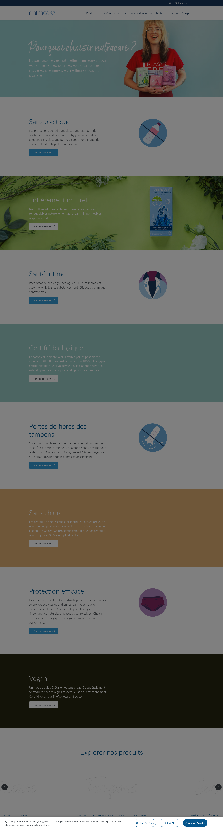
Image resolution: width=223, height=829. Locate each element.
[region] (111, 823)
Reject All (169, 823)
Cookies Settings (145, 823)
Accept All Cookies (195, 823)
